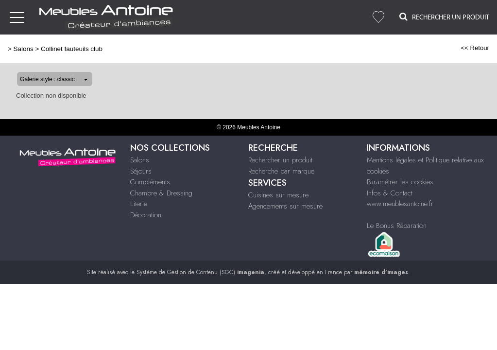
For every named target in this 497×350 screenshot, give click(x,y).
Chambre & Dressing (161, 193)
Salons (24, 48)
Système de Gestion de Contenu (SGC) (200, 272)
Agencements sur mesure (285, 206)
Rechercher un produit (280, 160)
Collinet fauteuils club (72, 48)
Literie (138, 203)
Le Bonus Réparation (397, 225)
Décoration (145, 215)
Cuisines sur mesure (278, 195)
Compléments (150, 181)
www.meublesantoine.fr (400, 203)
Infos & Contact (389, 193)
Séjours (141, 171)
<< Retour (475, 48)
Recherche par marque (281, 171)
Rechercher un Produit (444, 16)
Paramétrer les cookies (400, 181)
